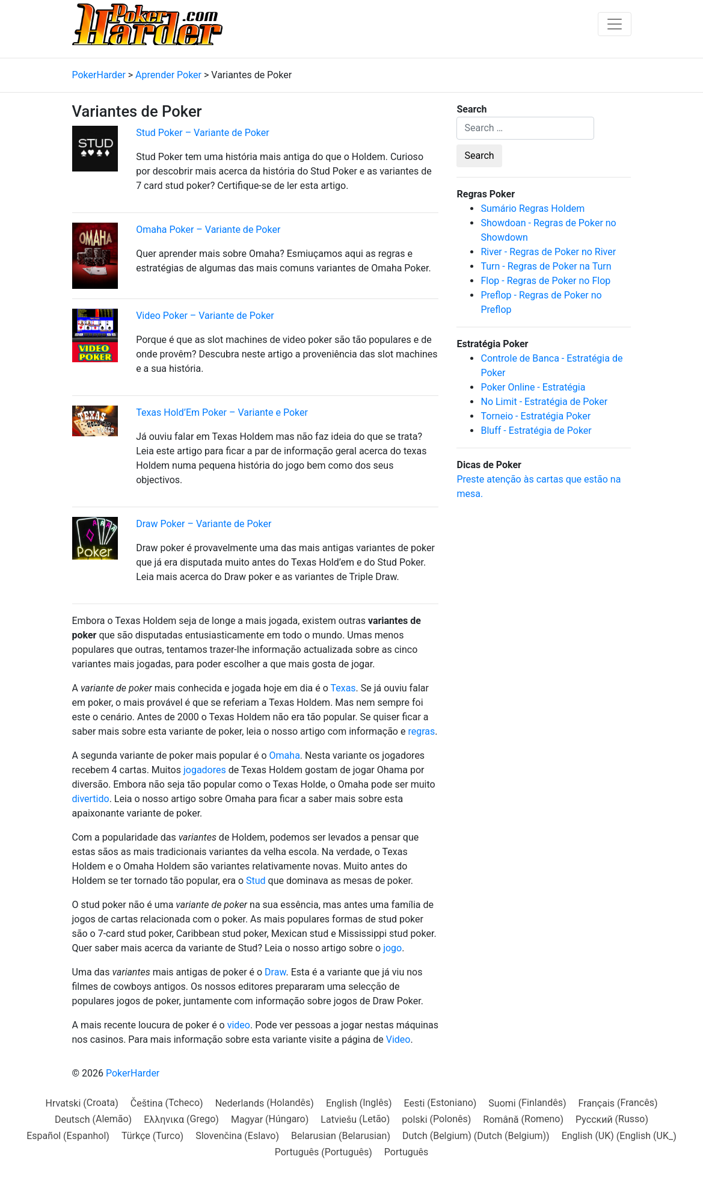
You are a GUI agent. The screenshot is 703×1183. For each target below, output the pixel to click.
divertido (90, 799)
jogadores (204, 770)
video (238, 1025)
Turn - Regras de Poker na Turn (545, 266)
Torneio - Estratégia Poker (535, 416)
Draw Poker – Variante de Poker (203, 524)
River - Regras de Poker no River (548, 252)
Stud (256, 880)
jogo (392, 948)
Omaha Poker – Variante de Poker (208, 229)
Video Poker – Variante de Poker (205, 315)
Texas (342, 688)
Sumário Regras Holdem (532, 208)
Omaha (284, 755)
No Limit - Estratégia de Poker (543, 401)
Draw (275, 972)
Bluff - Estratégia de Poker (535, 430)
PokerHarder (132, 1073)
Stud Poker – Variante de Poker (202, 132)
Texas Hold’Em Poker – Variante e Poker (222, 412)
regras (421, 731)
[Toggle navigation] (614, 24)
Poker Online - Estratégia (532, 387)
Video (398, 1039)
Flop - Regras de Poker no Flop (545, 280)
